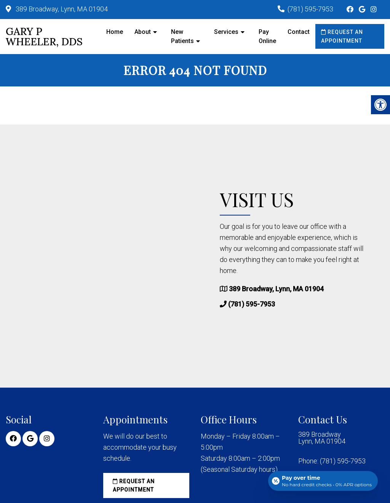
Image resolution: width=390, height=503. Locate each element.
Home (114, 31)
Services (226, 31)
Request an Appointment (342, 36)
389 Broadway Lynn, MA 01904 (321, 438)
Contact (299, 31)
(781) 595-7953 (310, 9)
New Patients (182, 36)
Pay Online (267, 36)
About (142, 31)
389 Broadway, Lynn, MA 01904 (61, 9)
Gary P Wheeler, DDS (44, 36)
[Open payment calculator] (323, 481)
